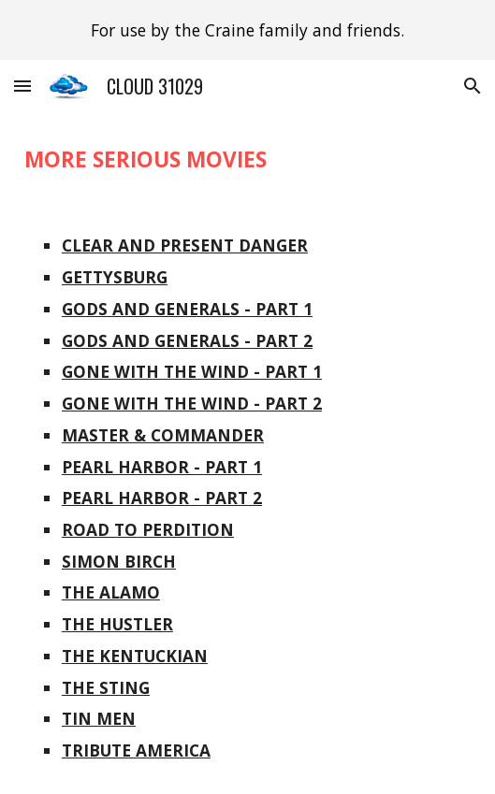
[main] (247, 159)
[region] (247, 30)
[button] (22, 85)
